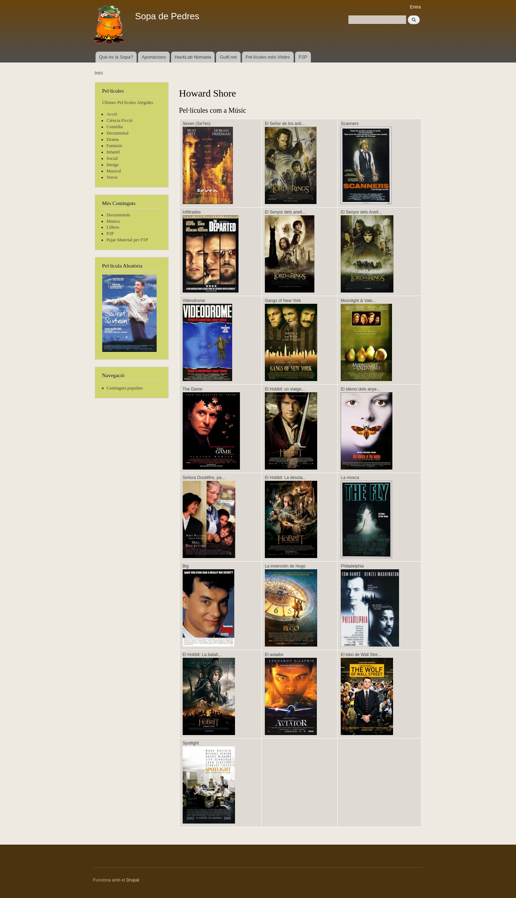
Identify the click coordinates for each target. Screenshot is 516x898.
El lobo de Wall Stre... (361, 654)
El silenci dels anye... (360, 389)
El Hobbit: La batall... (202, 654)
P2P (303, 57)
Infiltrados (192, 212)
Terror (112, 177)
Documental (117, 133)
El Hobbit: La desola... (285, 477)
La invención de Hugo (285, 566)
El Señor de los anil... (285, 123)
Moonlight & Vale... (358, 300)
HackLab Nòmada (193, 57)
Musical (113, 171)
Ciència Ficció (119, 120)
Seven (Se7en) (197, 123)
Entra (415, 6)
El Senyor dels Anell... (361, 212)
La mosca (350, 477)
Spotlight (191, 743)
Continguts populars (124, 388)
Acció (111, 114)
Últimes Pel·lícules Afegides (127, 102)
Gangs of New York (283, 300)
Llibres (112, 227)
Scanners (350, 123)
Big (186, 566)
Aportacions (154, 57)
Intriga (112, 164)
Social (112, 158)
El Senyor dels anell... (285, 212)
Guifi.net (228, 57)
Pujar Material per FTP (127, 239)
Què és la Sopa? (116, 57)
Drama (112, 139)
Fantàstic (114, 145)
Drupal (132, 880)
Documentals (118, 214)
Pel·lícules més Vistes (268, 57)
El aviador (274, 654)
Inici (99, 73)
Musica (113, 221)
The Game (193, 389)
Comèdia (114, 126)
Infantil (113, 152)
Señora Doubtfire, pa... (204, 477)
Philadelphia (352, 566)
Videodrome (194, 300)
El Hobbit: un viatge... (285, 389)
